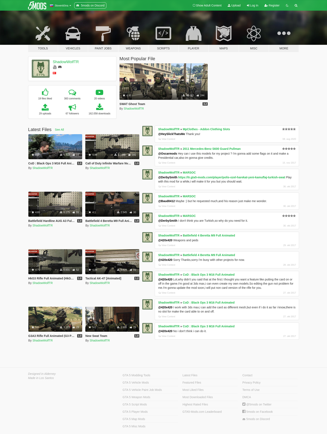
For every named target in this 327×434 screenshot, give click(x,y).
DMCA (246, 397)
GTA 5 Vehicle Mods (136, 382)
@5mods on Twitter (256, 404)
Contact (247, 375)
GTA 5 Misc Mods (134, 426)
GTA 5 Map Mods (134, 419)
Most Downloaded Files (197, 397)
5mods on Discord (256, 419)
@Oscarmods (167, 153)
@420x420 (165, 240)
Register (271, 5)
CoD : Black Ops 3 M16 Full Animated (208, 274)
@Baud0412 (166, 201)
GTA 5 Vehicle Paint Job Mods (142, 389)
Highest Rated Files (195, 404)
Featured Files (191, 382)
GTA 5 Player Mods (135, 411)
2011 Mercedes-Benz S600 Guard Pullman (212, 148)
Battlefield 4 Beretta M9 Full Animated (209, 235)
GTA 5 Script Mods (135, 404)
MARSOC (189, 172)
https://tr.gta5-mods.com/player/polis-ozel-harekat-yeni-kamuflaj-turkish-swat (231, 177)
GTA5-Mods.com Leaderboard (202, 411)
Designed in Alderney (42, 373)
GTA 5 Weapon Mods (136, 397)
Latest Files (189, 375)
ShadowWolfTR (66, 62)
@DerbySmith (167, 177)
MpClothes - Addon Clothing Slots (206, 129)
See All (59, 129)
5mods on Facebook (257, 412)
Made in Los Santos (41, 378)
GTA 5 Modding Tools (136, 375)
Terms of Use (250, 389)
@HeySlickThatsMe (171, 134)
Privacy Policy (251, 382)
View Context (166, 139)
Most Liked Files (193, 389)
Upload (234, 5)
